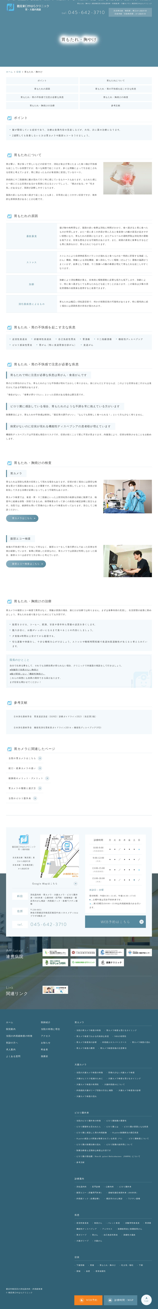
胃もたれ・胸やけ (108, 1265)
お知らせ (46, 1043)
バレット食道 (114, 1223)
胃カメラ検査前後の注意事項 (113, 1048)
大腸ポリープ (82, 1241)
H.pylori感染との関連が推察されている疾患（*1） (99, 1138)
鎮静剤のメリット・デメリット (26, 778)
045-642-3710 (48, 924)
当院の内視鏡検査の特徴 (19, 1036)
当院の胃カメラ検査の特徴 (88, 1030)
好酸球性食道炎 (132, 1223)
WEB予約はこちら (115, 921)
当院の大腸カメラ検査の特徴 (89, 1072)
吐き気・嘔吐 (127, 1265)
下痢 (141, 1265)
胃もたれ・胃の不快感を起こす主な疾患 (115, 89)
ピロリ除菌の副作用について (119, 1144)
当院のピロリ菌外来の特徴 (88, 1121)
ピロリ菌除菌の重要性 (116, 1121)
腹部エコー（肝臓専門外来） (89, 1193)
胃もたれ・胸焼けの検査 (115, 97)
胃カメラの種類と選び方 (22, 788)
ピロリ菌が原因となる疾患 (136, 1127)
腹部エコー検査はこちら (26, 564)
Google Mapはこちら (45, 883)
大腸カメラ (81, 1064)
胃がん (95, 1235)
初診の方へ (12, 1043)
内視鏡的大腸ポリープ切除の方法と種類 (94, 1090)
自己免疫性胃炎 (111, 1235)
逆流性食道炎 (82, 1223)
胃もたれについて (116, 80)
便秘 (78, 1271)
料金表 (44, 1049)
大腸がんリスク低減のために (89, 1078)
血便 (88, 1271)
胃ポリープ (81, 1235)
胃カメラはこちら (22, 518)
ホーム (9, 1022)
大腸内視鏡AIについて (114, 1084)
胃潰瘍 (148, 1223)
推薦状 (44, 1056)
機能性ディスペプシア (86, 1229)
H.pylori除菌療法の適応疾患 (125, 1133)
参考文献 (115, 105)
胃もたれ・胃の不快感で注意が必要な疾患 (42, 97)
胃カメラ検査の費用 (85, 1048)
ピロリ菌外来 (82, 1113)
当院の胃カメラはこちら (22, 758)
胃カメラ (79, 1022)
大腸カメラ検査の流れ (86, 1096)
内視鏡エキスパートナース (114, 1042)
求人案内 (11, 1049)
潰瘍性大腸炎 (129, 1235)
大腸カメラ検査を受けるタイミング (124, 1078)
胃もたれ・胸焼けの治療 (42, 105)
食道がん (98, 1223)
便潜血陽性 (101, 1271)
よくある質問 (13, 1056)
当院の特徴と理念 (50, 1029)
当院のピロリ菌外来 (20, 798)
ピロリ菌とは (112, 1127)
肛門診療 (96, 1187)
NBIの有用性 (120, 1036)
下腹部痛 (80, 1265)
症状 (77, 1257)
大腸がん (98, 1241)
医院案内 (11, 1029)
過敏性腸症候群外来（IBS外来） (123, 1193)
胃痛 (92, 1265)
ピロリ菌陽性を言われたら (88, 1127)
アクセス (46, 1036)
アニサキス (107, 1229)
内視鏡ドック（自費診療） (88, 1199)
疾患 (77, 1215)
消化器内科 (81, 1187)
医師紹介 (46, 1022)
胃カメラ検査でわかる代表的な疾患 (92, 1036)
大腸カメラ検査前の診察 (129, 1090)
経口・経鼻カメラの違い (22, 768)
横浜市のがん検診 (114, 1199)
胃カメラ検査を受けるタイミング (121, 1030)
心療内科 (110, 1187)
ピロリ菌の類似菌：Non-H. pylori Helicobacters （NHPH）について (108, 1156)
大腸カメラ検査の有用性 (87, 1084)
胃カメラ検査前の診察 (86, 1042)
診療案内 (79, 1179)
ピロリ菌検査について (139, 1138)
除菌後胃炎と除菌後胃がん (130, 1229)
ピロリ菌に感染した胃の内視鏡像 (91, 1133)
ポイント (42, 80)
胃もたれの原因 (42, 89)
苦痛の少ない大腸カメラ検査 (121, 1072)
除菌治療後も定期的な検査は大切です (93, 1150)
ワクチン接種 (134, 1199)
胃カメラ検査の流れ (141, 1042)
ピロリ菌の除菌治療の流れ (88, 1144)
